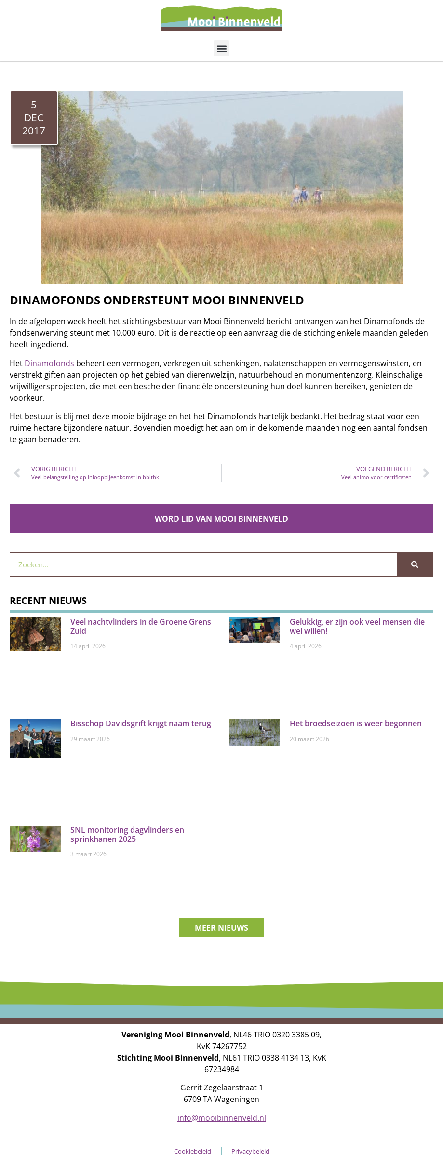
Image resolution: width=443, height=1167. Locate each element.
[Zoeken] (415, 564)
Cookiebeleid (192, 1151)
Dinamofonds (49, 363)
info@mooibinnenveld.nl (221, 1118)
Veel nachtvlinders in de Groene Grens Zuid (140, 626)
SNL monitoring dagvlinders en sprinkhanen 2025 (127, 834)
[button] (221, 48)
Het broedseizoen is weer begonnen (356, 723)
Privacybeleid (250, 1151)
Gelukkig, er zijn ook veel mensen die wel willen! (357, 626)
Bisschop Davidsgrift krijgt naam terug (140, 723)
